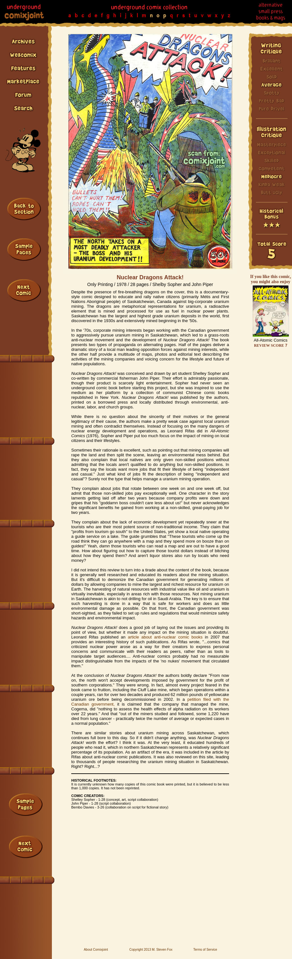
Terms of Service (205, 949)
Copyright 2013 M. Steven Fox (151, 949)
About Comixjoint (96, 949)
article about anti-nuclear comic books (165, 637)
